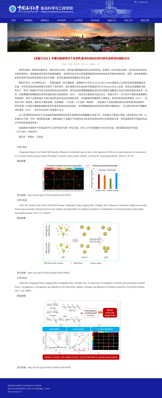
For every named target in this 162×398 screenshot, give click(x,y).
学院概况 (28, 20)
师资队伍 (45, 20)
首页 (14, 20)
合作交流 (95, 20)
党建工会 (112, 20)
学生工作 (128, 20)
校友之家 (145, 20)
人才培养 (78, 20)
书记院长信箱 (143, 2)
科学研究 (61, 20)
